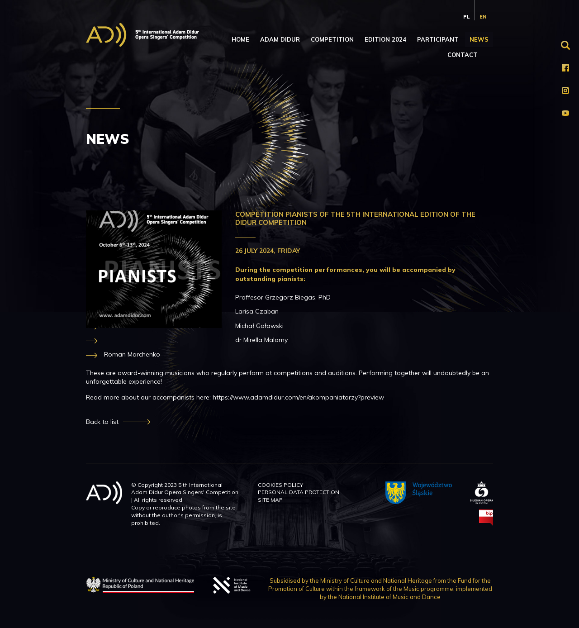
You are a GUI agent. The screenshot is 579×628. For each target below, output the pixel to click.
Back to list (102, 422)
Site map (270, 499)
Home (240, 39)
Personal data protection (298, 492)
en (482, 17)
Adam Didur (280, 39)
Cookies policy (280, 484)
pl (466, 17)
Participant (438, 39)
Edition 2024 (385, 39)
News (479, 39)
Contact (462, 54)
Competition (332, 39)
